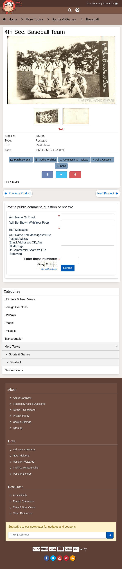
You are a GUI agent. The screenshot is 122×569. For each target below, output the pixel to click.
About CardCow (22, 397)
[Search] (70, 10)
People (9, 322)
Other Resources (23, 513)
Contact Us (108, 3)
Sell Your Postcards (24, 449)
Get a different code (49, 269)
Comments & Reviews (74, 159)
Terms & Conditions (24, 409)
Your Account (93, 3)
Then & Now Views (24, 507)
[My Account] (77, 10)
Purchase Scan (20, 159)
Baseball (13, 362)
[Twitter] (53, 558)
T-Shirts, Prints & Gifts (26, 467)
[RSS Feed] (72, 558)
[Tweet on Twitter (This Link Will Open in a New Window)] (61, 174)
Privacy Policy (21, 415)
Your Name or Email (22, 217)
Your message (18, 229)
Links (11, 441)
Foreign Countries (16, 307)
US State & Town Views (20, 299)
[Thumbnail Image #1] (47, 117)
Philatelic (10, 330)
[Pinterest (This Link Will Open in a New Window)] (75, 174)
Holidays (10, 315)
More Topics (61, 347)
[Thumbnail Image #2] (76, 117)
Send (61, 165)
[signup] (110, 535)
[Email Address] (57, 535)
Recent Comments (23, 501)
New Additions (14, 370)
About (12, 389)
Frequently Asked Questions (29, 403)
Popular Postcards (23, 461)
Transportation (14, 338)
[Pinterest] (66, 558)
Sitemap (17, 428)
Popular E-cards (22, 473)
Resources (15, 487)
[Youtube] (60, 558)
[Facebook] (47, 558)
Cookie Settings (22, 421)
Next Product (107, 193)
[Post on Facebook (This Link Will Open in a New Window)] (47, 174)
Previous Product (17, 193)
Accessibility (20, 495)
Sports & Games (17, 354)
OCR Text (10, 182)
